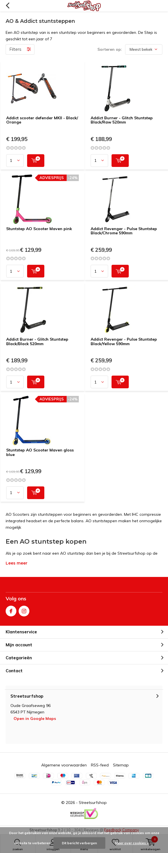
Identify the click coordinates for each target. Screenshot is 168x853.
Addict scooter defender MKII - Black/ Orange (42, 120)
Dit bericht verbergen (79, 843)
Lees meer (16, 563)
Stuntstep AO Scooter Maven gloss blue (40, 452)
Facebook (11, 610)
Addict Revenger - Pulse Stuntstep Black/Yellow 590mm (124, 341)
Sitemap (121, 765)
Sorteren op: (109, 49)
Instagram (24, 610)
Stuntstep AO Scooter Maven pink (39, 228)
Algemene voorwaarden (64, 765)
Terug (7, 5)
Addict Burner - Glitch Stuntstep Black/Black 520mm (37, 341)
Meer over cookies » (132, 843)
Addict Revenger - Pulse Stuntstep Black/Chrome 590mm (124, 231)
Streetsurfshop (93, 802)
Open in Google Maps (35, 718)
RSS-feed (100, 765)
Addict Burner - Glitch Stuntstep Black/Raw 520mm (122, 120)
